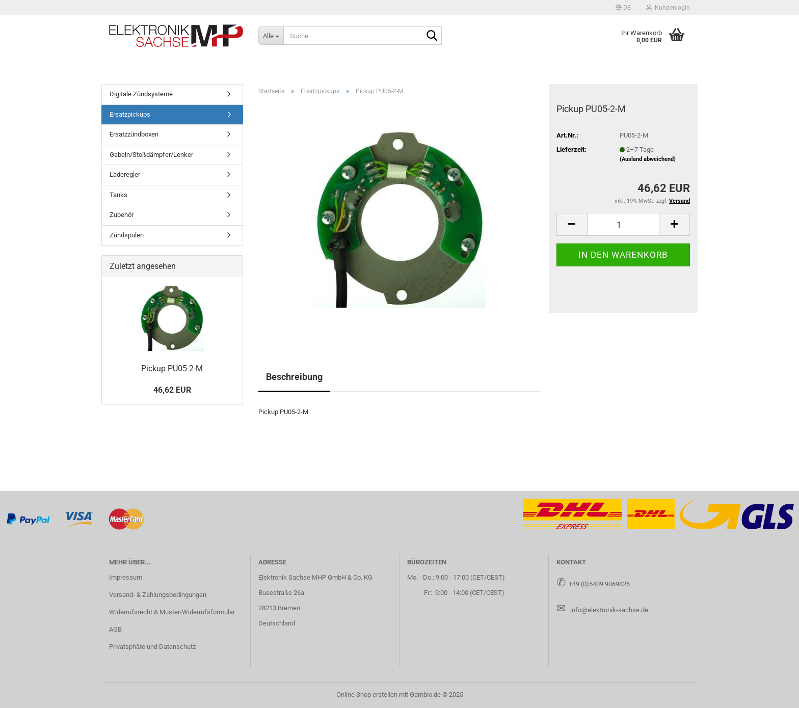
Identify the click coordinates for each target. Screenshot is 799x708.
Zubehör (122, 215)
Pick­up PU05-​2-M (172, 368)
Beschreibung (294, 376)
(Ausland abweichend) (648, 159)
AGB (115, 629)
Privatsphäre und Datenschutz (152, 646)
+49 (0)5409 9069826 (599, 584)
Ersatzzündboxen (134, 134)
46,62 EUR (172, 390)
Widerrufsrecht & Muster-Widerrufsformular (172, 612)
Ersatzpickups (130, 114)
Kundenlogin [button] (668, 7)
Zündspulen (127, 235)
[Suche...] (270, 35)
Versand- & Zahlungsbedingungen (157, 594)
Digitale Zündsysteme (141, 94)
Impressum (125, 577)
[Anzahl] (623, 224)
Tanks (118, 195)
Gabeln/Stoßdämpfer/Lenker (151, 154)
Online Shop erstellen (366, 694)
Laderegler (125, 174)
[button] (623, 7)
